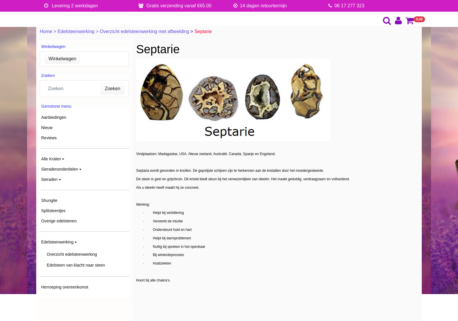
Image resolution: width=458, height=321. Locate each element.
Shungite (49, 200)
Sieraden (49, 179)
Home (46, 31)
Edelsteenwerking (77, 31)
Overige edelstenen (59, 221)
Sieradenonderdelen (59, 169)
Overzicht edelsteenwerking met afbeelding (145, 31)
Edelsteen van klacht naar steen (76, 265)
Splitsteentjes (53, 210)
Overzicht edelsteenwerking (72, 254)
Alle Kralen (51, 159)
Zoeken (112, 88)
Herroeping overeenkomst (64, 287)
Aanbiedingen (53, 117)
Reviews (49, 137)
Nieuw (47, 127)
